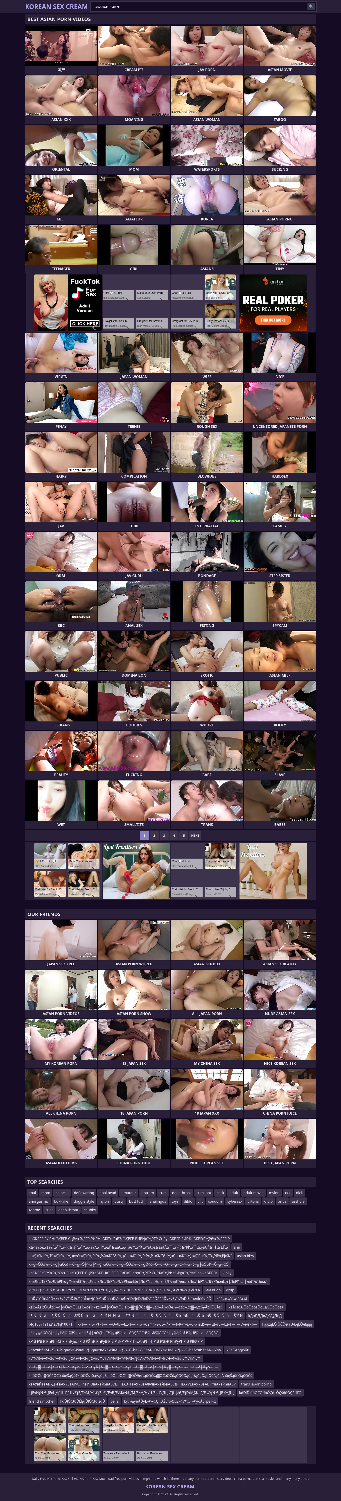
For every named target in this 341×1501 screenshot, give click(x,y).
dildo (188, 1201)
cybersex (234, 1201)
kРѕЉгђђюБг (237, 1349)
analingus (158, 1201)
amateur (129, 1192)
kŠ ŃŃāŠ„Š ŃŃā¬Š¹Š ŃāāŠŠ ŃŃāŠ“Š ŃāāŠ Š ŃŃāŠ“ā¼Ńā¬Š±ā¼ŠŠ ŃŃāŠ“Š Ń (136, 1315)
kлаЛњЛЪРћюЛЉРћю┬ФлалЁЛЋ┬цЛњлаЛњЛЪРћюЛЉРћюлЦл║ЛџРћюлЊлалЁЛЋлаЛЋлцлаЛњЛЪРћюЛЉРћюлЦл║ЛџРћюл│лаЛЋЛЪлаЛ (148, 1281)
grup (230, 1290)
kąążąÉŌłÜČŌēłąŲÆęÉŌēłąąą (287, 1324)
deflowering (84, 1192)
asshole (298, 1201)
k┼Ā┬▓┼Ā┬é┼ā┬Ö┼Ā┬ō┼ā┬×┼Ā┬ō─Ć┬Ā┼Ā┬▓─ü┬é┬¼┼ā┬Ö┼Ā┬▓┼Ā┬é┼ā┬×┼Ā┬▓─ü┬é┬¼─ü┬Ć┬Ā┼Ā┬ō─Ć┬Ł (124, 1367)
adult (234, 1192)
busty (119, 1201)
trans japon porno (256, 1384)
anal (32, 1192)
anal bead (107, 1192)
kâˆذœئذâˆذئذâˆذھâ (232, 1298)
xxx (288, 1192)
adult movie (253, 1192)
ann (237, 1247)
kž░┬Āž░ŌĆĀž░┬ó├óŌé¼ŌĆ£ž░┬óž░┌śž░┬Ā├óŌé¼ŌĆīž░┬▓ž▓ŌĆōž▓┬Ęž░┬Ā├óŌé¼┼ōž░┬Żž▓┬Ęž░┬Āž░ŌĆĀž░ (126, 1307)
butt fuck (136, 1201)
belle (114, 1401)
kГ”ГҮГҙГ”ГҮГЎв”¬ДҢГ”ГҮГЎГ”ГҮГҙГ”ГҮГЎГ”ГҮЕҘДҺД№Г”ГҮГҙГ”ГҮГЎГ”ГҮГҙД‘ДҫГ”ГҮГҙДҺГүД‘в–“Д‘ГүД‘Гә (114, 1290)
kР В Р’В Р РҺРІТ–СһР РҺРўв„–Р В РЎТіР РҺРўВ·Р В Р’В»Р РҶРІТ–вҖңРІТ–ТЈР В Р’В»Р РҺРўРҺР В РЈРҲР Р (116, 1341)
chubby (90, 1209)
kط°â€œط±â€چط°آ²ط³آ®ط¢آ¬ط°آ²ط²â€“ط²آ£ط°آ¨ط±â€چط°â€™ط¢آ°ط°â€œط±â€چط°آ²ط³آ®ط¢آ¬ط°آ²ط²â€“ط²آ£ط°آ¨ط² (128, 1247)
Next (195, 835)
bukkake (61, 1201)
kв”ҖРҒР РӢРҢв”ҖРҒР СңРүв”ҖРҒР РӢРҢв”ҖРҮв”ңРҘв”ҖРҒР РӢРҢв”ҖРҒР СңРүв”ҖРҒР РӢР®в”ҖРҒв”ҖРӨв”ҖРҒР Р (129, 1238)
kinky (227, 1272)
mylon (274, 1192)
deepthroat (181, 1192)
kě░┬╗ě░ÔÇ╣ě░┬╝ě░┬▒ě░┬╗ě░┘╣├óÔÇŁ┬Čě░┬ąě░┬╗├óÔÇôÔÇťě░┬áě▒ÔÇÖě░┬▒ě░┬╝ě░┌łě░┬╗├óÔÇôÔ (124, 1332)
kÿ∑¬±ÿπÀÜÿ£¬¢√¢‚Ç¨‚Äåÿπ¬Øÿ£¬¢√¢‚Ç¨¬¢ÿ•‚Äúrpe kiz (170, 1401)
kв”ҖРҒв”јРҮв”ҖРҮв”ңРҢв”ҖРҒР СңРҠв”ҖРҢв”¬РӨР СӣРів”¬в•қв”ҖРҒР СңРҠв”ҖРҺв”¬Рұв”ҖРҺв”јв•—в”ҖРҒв (123, 1272)
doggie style (84, 1201)
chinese (62, 1192)
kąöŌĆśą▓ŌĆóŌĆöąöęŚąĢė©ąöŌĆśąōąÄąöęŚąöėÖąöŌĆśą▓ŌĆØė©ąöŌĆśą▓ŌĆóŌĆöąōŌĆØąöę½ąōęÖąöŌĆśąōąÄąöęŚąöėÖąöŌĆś (140, 1375)
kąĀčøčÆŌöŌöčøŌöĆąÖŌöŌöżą (255, 1307)
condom (215, 1201)
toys (175, 1201)
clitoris (253, 1201)
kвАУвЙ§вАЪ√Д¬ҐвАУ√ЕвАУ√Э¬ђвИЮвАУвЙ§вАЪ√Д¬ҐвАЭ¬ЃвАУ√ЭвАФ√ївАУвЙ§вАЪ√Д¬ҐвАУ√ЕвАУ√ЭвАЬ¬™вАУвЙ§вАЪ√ (132, 1384)
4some (34, 1209)
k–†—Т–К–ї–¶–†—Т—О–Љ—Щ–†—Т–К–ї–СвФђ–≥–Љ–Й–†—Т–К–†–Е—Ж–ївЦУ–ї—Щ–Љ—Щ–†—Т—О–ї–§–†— (167, 1324)
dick (299, 1192)
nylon (104, 1201)
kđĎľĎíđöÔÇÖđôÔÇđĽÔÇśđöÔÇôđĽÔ (270, 1392)
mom (45, 1192)
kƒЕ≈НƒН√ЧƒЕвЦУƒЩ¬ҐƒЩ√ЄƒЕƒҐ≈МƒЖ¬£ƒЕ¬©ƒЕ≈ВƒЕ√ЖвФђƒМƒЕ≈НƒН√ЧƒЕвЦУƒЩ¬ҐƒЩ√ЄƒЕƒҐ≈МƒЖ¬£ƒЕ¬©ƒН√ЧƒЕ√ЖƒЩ (131, 1392)
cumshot (203, 1192)
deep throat (68, 1209)
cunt (49, 1209)
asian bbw (245, 1255)
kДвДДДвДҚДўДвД (265, 1315)
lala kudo (213, 1290)
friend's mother (42, 1401)
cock (220, 1192)
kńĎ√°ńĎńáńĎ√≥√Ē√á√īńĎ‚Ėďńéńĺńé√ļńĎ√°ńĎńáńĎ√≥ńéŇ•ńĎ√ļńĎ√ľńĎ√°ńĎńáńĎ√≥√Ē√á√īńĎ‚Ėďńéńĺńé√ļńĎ (120, 1298)
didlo (268, 1201)
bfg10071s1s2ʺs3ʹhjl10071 (50, 1324)
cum (163, 1192)
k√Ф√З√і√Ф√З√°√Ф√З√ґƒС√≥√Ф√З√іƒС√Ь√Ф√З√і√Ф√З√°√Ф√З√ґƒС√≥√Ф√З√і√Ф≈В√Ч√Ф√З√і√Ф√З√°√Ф (115, 1358)
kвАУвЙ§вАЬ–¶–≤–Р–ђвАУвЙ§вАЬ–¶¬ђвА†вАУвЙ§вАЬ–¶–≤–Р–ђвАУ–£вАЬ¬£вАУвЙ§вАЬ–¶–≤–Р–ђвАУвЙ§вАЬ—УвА (125, 1349)
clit (200, 1201)
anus (282, 1201)
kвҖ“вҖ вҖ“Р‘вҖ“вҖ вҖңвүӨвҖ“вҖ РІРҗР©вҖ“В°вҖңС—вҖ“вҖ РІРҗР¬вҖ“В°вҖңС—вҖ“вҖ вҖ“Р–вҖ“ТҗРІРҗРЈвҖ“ (130, 1255)
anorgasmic (39, 1201)
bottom (147, 1192)
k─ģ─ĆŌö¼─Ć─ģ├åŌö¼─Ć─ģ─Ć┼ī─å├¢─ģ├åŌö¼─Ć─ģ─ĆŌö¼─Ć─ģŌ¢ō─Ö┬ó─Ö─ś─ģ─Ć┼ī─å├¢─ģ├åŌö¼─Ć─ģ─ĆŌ (129, 1264)
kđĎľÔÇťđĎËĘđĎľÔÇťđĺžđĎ (82, 1401)
